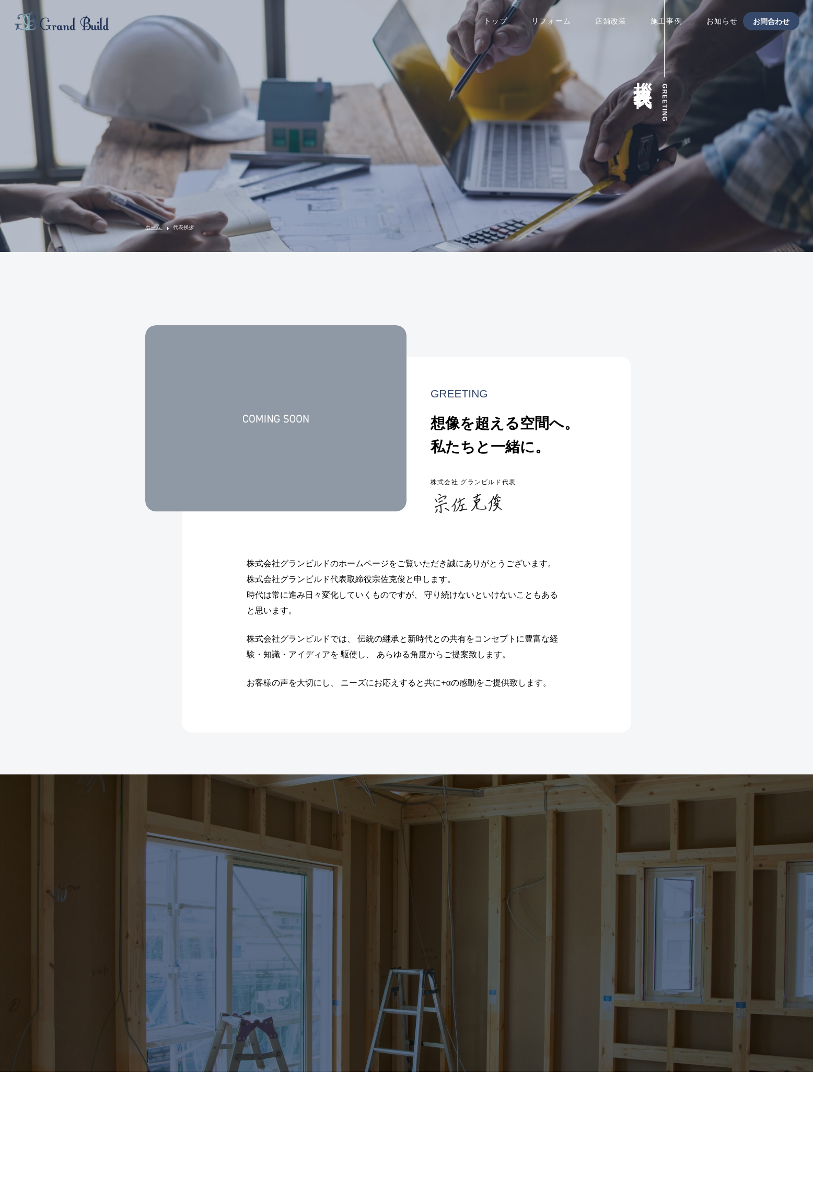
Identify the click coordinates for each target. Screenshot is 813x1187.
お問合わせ (771, 21)
